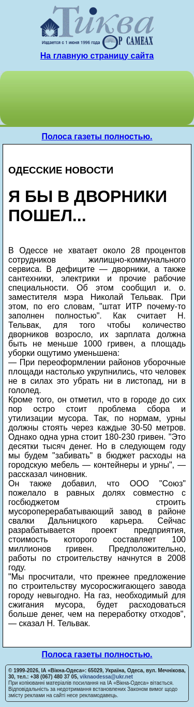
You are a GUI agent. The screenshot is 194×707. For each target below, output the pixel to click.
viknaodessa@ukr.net (106, 677)
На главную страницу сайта (97, 55)
